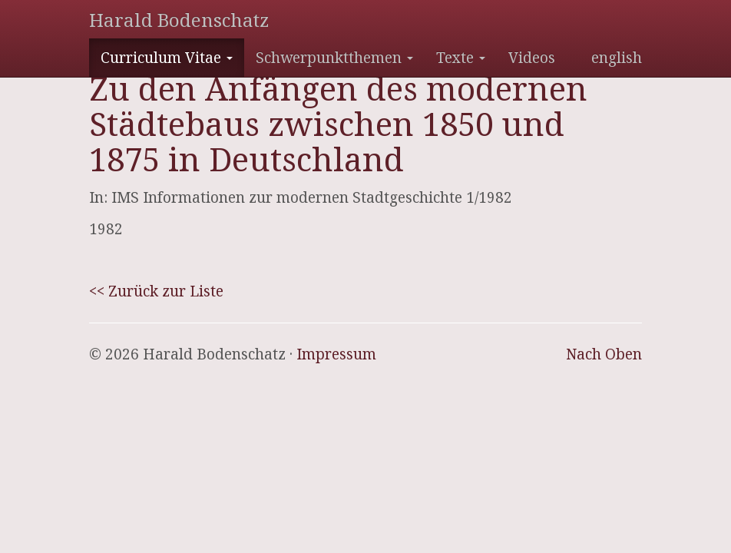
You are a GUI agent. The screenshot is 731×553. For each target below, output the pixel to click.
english (616, 58)
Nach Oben (604, 354)
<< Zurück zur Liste (156, 291)
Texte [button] (460, 58)
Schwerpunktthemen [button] (334, 58)
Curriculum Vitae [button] (167, 58)
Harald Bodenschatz (179, 19)
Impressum (336, 354)
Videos (531, 58)
